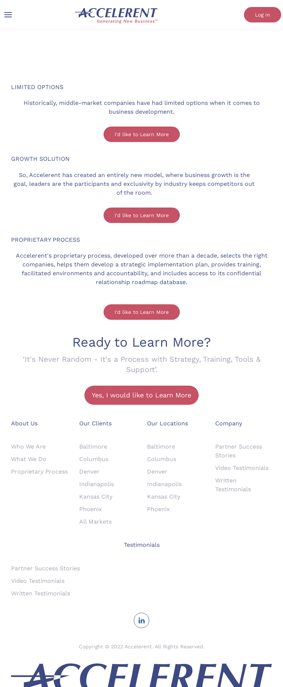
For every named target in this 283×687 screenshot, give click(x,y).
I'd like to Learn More (142, 134)
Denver (89, 471)
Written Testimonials (40, 593)
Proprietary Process (39, 471)
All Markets (95, 521)
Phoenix (90, 509)
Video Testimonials (242, 467)
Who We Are (28, 446)
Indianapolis (96, 484)
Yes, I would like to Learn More (141, 395)
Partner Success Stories (45, 568)
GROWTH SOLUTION (40, 158)
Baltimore (93, 446)
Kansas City (95, 496)
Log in (262, 15)
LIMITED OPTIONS (37, 87)
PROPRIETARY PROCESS (45, 239)
